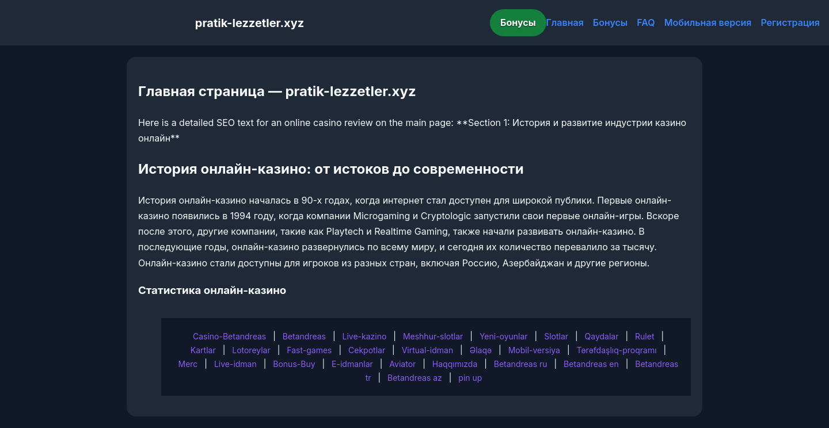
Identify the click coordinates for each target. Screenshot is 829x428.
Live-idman (235, 364)
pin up (470, 378)
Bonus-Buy (294, 364)
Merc (188, 364)
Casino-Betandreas (229, 336)
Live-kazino (365, 336)
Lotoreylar (251, 350)
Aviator (402, 364)
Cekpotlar (366, 350)
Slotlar (556, 336)
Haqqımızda (454, 364)
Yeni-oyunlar (504, 336)
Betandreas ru (520, 364)
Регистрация (790, 22)
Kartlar (203, 350)
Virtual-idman (427, 350)
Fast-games (309, 350)
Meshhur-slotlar (433, 336)
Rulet (644, 336)
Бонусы (518, 22)
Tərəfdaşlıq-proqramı (617, 350)
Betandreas (304, 336)
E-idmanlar (352, 364)
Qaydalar (602, 336)
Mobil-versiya (534, 350)
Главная (565, 22)
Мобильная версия (708, 22)
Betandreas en (591, 364)
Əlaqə (481, 350)
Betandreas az (414, 378)
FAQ (646, 22)
